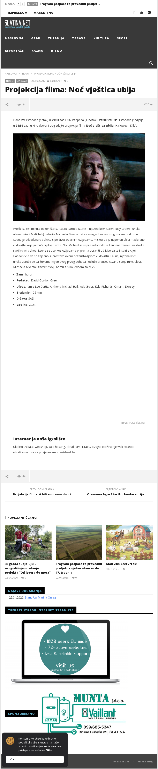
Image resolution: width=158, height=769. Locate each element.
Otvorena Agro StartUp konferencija (116, 492)
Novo (32, 4)
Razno (37, 51)
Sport (122, 38)
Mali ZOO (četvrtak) (121, 564)
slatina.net (55, 81)
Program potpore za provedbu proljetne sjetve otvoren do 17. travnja (70, 4)
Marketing (43, 13)
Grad (35, 38)
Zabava (79, 38)
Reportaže (14, 51)
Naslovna (14, 38)
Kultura (101, 38)
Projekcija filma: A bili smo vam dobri (42, 492)
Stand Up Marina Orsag (40, 597)
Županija (56, 38)
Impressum (18, 13)
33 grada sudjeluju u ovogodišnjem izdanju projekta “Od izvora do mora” (28, 568)
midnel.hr (67, 452)
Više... (50, 750)
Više (148, 104)
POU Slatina (137, 423)
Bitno (56, 51)
